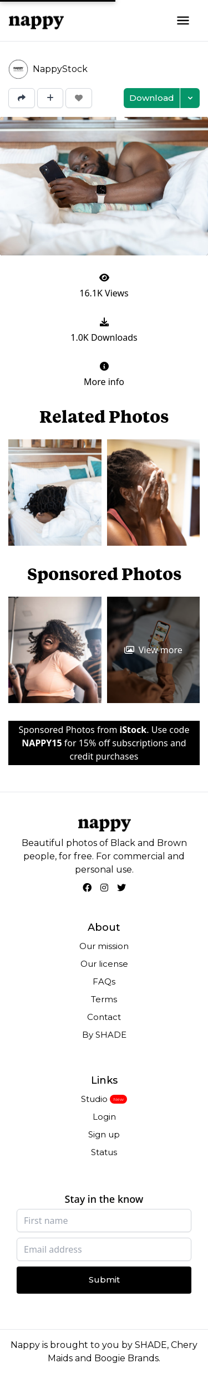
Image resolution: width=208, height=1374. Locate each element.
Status (104, 1152)
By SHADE (104, 1034)
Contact (104, 1017)
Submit (104, 1279)
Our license (104, 963)
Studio (94, 1099)
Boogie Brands (126, 1358)
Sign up (104, 1134)
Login (104, 1116)
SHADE (151, 1345)
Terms (104, 999)
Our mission (104, 946)
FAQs (104, 981)
